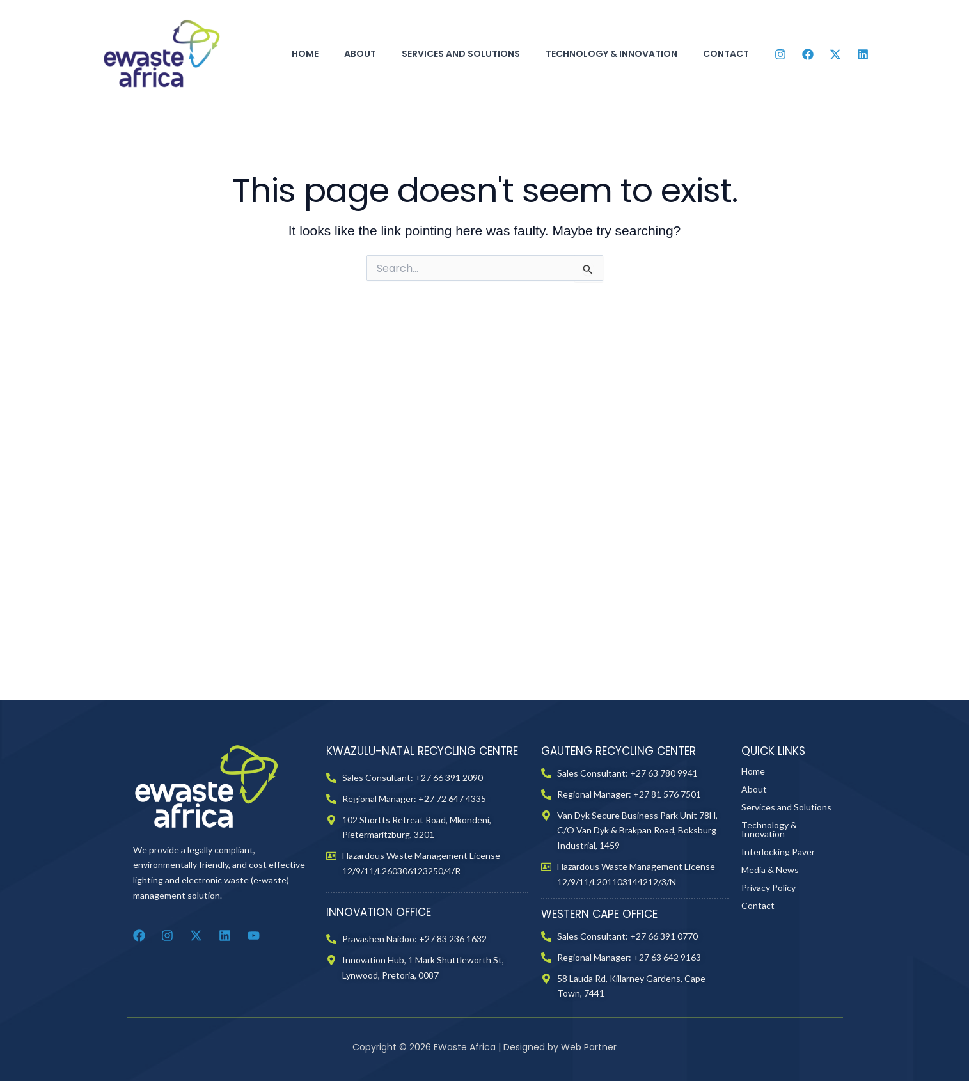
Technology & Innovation (611, 53)
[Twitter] (835, 54)
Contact (726, 53)
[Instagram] (780, 54)
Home (305, 53)
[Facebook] (808, 54)
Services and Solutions (461, 53)
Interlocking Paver (778, 972)
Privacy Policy (768, 1008)
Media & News (770, 990)
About (360, 53)
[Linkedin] (863, 54)
